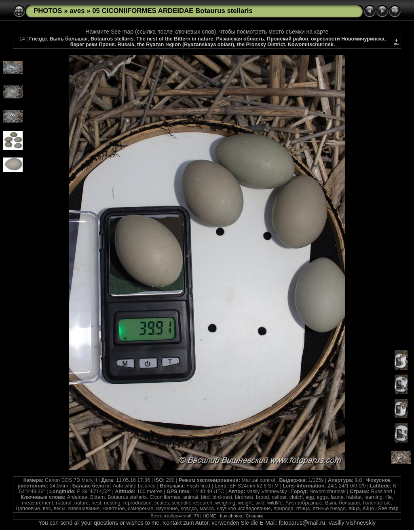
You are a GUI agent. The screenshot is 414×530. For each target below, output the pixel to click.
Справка (255, 515)
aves (77, 11)
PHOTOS (48, 11)
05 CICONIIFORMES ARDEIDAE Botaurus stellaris (172, 11)
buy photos (231, 515)
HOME (209, 515)
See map (388, 508)
